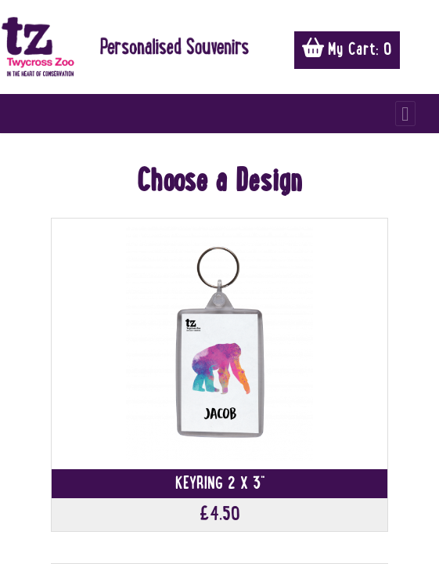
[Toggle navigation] (405, 113)
